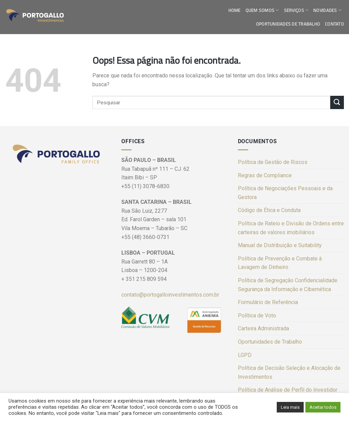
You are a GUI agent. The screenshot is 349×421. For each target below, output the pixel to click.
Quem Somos (262, 10)
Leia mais (290, 407)
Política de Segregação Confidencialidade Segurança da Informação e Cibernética (287, 284)
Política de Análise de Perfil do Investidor (287, 390)
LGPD (245, 355)
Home (234, 10)
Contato (334, 24)
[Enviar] (337, 102)
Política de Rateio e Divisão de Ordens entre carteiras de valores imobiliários (291, 228)
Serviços (296, 10)
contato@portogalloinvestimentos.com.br (170, 294)
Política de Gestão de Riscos (272, 162)
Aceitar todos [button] (322, 407)
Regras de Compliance (265, 175)
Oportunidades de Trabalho (288, 24)
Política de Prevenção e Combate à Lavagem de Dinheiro (280, 263)
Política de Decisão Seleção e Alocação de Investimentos (289, 372)
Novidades (327, 10)
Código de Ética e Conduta (269, 210)
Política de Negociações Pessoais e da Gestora (285, 192)
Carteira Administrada (263, 328)
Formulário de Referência (268, 302)
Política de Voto (257, 315)
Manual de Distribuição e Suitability (280, 245)
